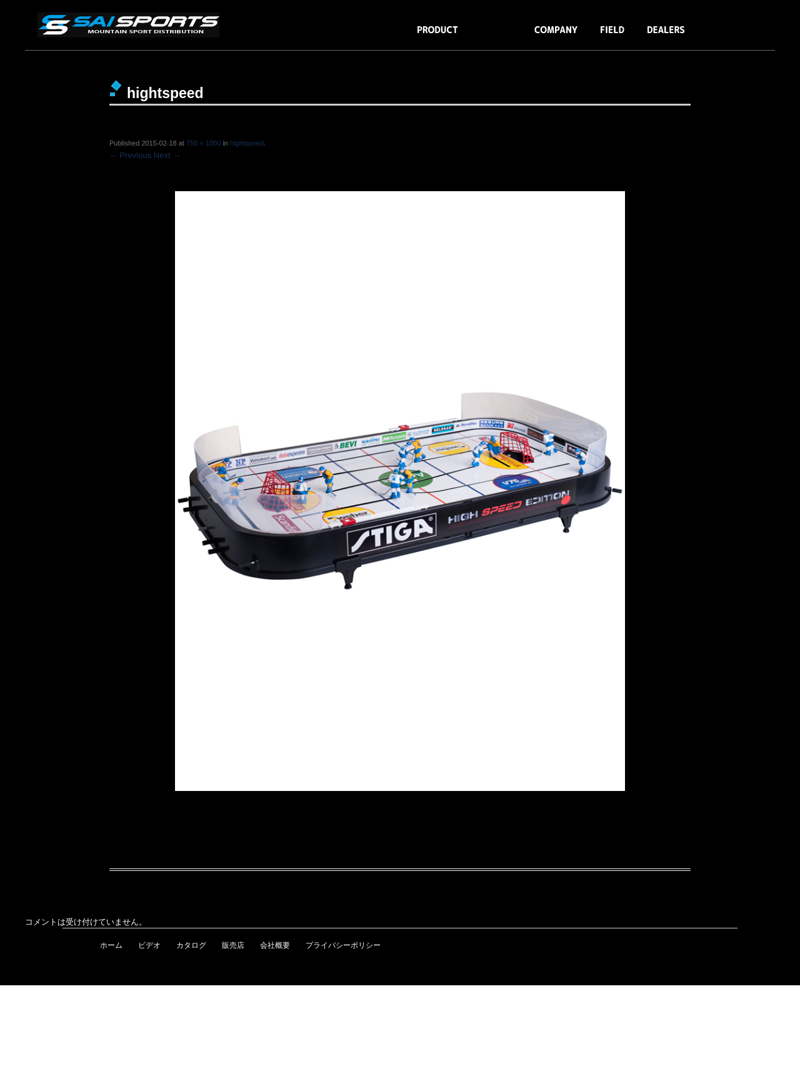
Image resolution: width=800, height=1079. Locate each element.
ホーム (111, 945)
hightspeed (247, 143)
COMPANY (556, 36)
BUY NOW (727, 36)
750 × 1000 (203, 143)
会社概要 (275, 945)
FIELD (612, 36)
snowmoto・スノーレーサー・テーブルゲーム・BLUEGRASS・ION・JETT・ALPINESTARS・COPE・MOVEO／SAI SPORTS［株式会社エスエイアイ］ (131, 24)
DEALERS (666, 36)
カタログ (191, 945)
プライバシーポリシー (343, 945)
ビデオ (149, 945)
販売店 (233, 945)
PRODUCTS (437, 36)
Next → (167, 155)
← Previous (130, 155)
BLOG (496, 36)
